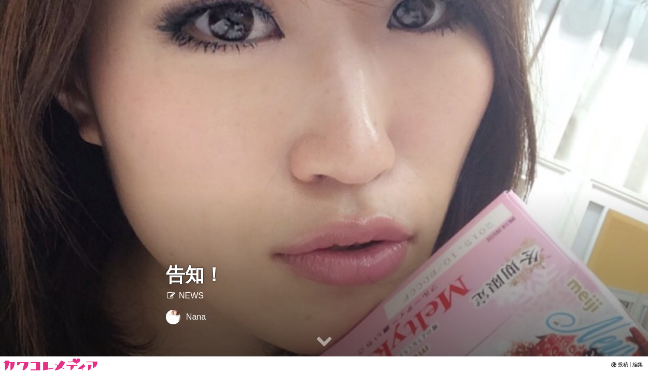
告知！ (194, 274)
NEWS (185, 295)
